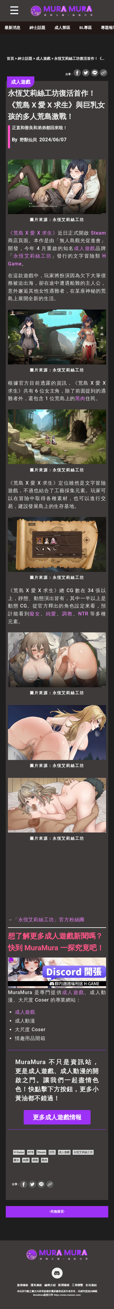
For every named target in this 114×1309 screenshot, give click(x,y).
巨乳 (52, 1152)
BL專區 (85, 27)
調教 (67, 614)
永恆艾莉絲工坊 (32, 256)
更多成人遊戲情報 (57, 1117)
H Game (19, 1152)
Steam (98, 233)
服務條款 (23, 1285)
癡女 (34, 614)
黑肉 (80, 398)
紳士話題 (37, 27)
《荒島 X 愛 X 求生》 (33, 233)
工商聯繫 (77, 1285)
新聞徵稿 (64, 1285)
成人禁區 (62, 27)
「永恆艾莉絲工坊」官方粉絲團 (49, 919)
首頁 (10, 58)
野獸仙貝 (28, 140)
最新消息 (12, 27)
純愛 (51, 614)
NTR (83, 614)
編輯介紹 (50, 1285)
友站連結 (91, 1285)
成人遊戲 (43, 58)
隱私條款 (36, 1285)
